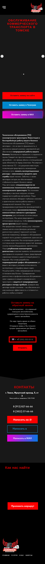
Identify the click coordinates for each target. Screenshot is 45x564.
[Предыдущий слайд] (2, 56)
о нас (21, 555)
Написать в (20, 428)
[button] (22, 95)
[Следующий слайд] (43, 56)
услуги (14, 555)
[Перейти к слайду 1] (21, 74)
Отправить (22, 348)
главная (5, 555)
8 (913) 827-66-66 (23, 406)
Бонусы (29, 555)
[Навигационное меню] (4, 7)
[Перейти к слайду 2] (23, 74)
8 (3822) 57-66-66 (23, 411)
